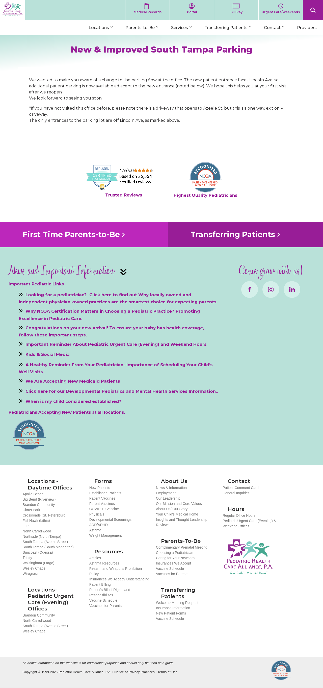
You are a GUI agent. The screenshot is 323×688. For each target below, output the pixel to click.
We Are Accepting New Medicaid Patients (72, 380)
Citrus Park (31, 510)
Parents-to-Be (140, 27)
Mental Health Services (161, 391)
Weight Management (105, 535)
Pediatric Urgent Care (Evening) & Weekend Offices (249, 523)
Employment (166, 493)
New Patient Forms (171, 613)
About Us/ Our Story (171, 509)
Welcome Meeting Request (177, 603)
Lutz (26, 526)
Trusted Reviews (123, 195)
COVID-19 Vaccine (104, 509)
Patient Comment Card (240, 488)
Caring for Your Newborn (175, 558)
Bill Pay (236, 12)
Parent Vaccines (102, 504)
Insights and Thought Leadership (181, 520)
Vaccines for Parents (105, 606)
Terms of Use (167, 672)
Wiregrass (31, 574)
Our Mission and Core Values (179, 504)
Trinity (27, 558)
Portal (192, 12)
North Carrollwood (37, 531)
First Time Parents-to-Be (71, 234)
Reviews (162, 525)
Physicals (96, 514)
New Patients (99, 488)
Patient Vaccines (102, 498)
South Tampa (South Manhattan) (48, 547)
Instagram (270, 289)
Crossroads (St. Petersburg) (45, 515)
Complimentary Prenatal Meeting (181, 547)
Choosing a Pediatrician (174, 553)
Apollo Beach (33, 494)
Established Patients (105, 493)
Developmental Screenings (110, 520)
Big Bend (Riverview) (39, 499)
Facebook (249, 289)
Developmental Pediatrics (95, 391)
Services (179, 27)
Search (313, 10)
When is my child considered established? (73, 401)
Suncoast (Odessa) (38, 552)
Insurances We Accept (173, 563)
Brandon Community (39, 505)
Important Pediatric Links (36, 284)
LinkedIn (292, 289)
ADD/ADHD (98, 525)
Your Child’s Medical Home (177, 514)
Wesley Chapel (34, 568)
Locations (99, 27)
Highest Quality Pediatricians (205, 195)
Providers (307, 27)
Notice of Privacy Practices (134, 672)
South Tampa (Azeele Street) (45, 542)
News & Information (171, 488)
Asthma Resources (104, 563)
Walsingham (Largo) (39, 563)
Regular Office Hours (239, 515)
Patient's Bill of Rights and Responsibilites (109, 592)
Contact (272, 27)
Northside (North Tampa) (42, 536)
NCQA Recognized (281, 670)
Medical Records (148, 12)
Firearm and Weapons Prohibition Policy (115, 571)
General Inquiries (236, 493)
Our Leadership (168, 498)
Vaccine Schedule (103, 600)
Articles (95, 558)
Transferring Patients (226, 27)
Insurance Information (173, 608)
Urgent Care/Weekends (281, 12)
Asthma (95, 530)
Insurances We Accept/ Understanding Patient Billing (119, 581)
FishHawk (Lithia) (36, 521)
